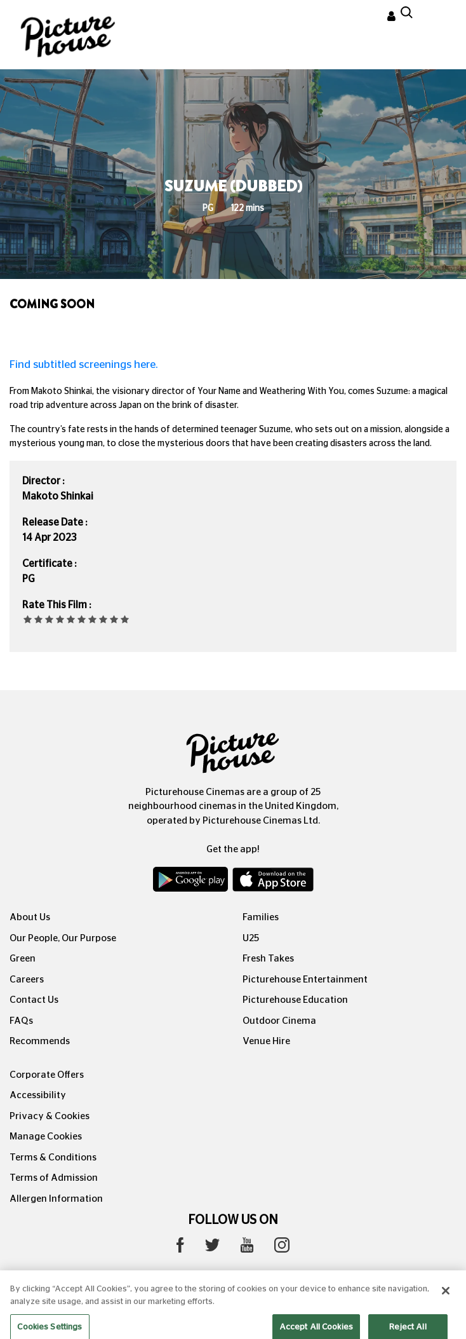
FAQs (21, 1021)
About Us (30, 917)
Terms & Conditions (53, 1157)
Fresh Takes (268, 958)
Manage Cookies (46, 1136)
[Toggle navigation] (439, 18)
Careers (27, 979)
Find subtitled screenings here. (83, 364)
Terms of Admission (54, 1178)
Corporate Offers (47, 1075)
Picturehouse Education (295, 1000)
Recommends (40, 1041)
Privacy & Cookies (50, 1116)
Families (261, 917)
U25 (251, 938)
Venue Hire (266, 1041)
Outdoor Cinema (279, 1021)
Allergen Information (56, 1199)
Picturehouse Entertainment (305, 979)
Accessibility (38, 1095)
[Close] (446, 1303)
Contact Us (34, 1000)
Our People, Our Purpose (63, 938)
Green (23, 958)
